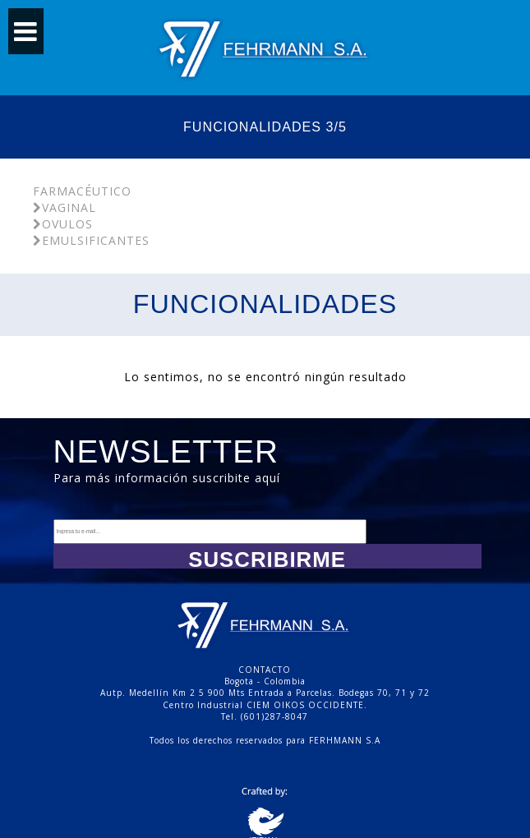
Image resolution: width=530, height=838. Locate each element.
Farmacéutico (82, 191)
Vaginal (64, 207)
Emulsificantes (91, 240)
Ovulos (63, 224)
